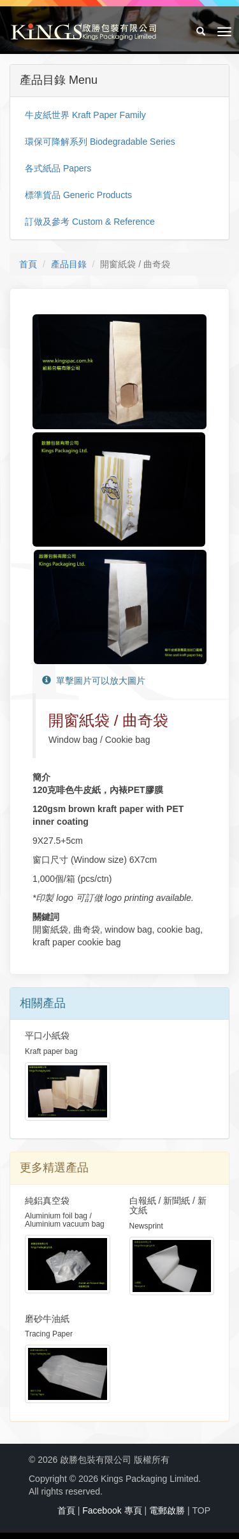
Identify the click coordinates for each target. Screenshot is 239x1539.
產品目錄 (69, 264)
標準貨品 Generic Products (78, 195)
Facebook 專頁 (111, 1510)
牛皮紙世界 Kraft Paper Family (85, 115)
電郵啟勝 (167, 1510)
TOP (201, 1510)
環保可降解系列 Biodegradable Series (100, 142)
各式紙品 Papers (58, 168)
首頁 (28, 264)
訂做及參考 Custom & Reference (90, 222)
